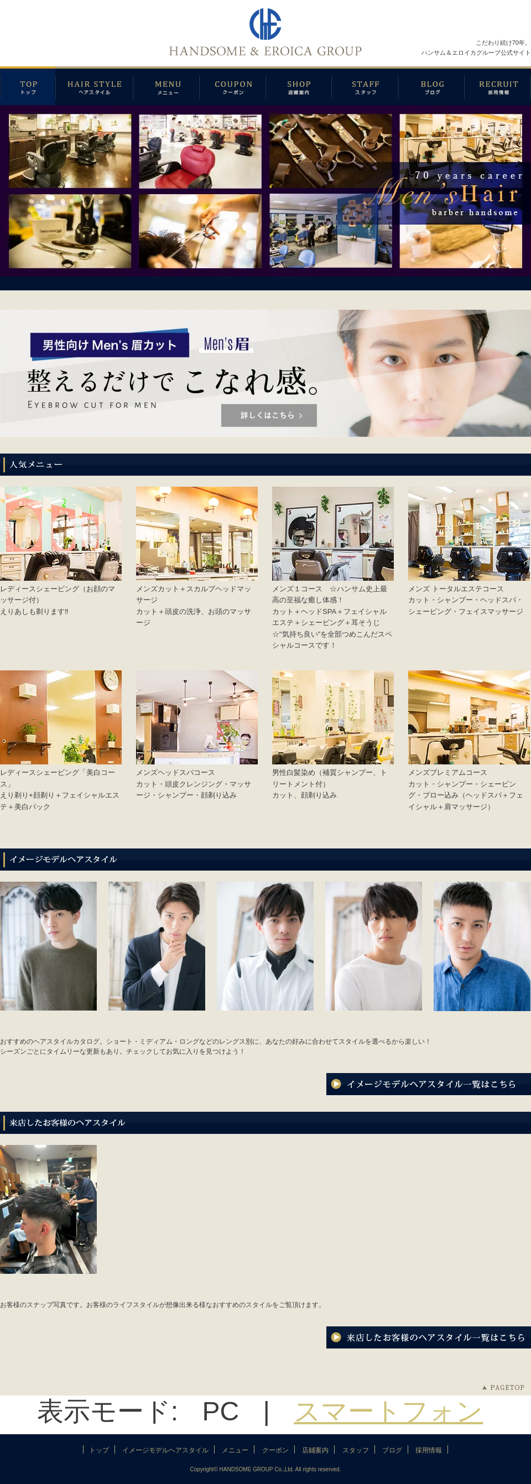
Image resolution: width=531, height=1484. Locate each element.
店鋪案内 (298, 85)
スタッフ (364, 85)
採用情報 (497, 85)
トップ (99, 1450)
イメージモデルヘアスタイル (94, 85)
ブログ (431, 85)
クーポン (232, 85)
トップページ (27, 85)
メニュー (166, 85)
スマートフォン (388, 1411)
